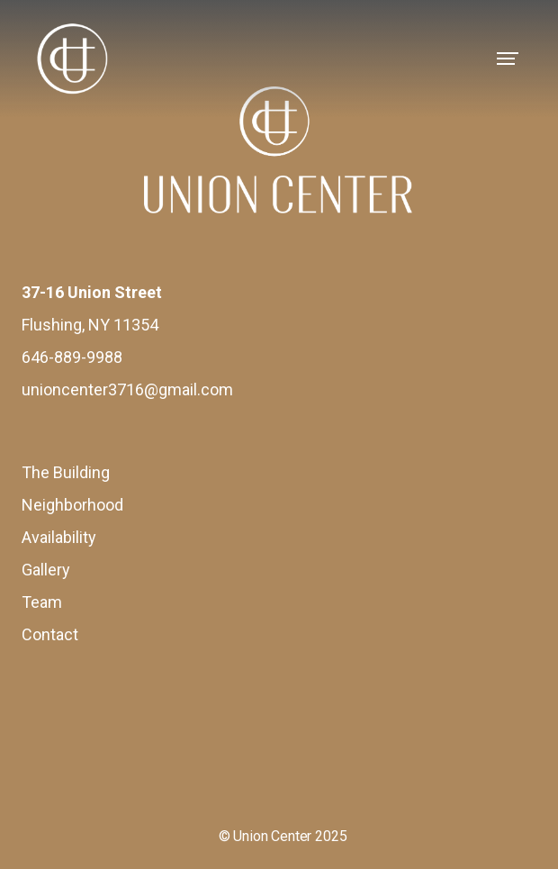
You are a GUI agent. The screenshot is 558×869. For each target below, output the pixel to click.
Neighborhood (72, 504)
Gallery (46, 569)
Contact (50, 634)
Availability (59, 537)
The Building (66, 472)
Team (42, 602)
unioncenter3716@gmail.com (127, 389)
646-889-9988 (72, 357)
